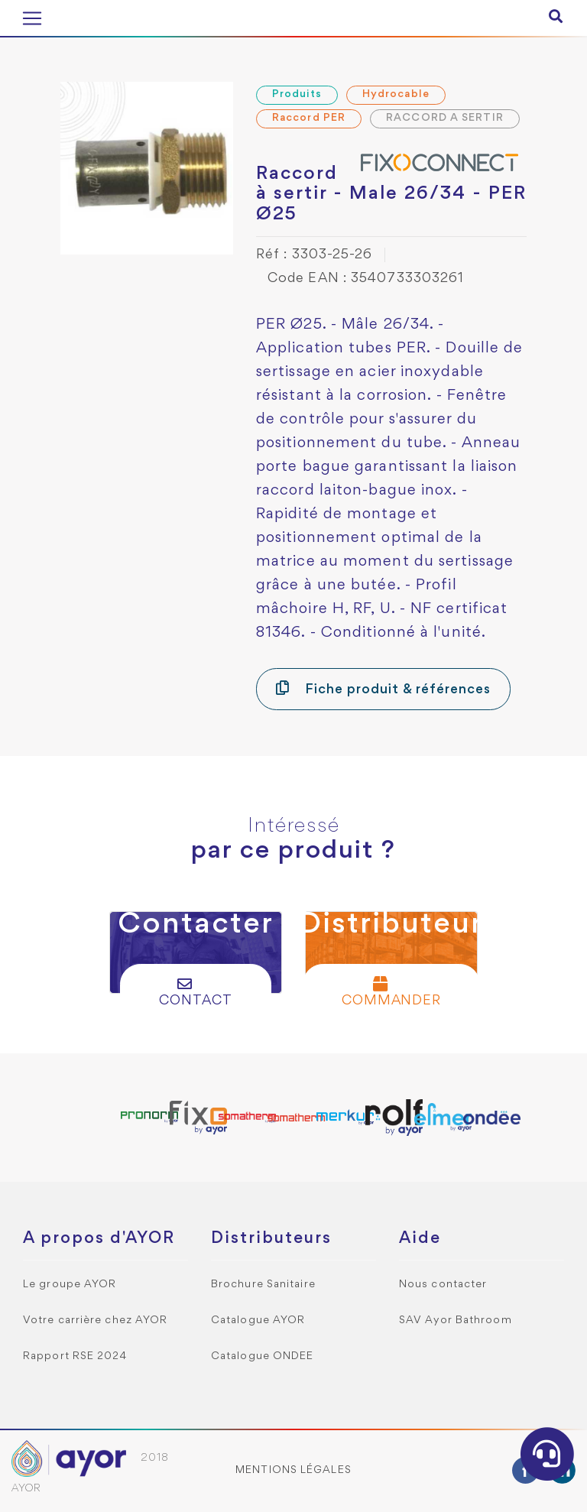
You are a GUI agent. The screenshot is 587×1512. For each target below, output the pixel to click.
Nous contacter (443, 1285)
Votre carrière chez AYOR (95, 1320)
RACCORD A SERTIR (445, 118)
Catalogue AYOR (258, 1320)
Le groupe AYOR (69, 1285)
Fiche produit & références (383, 688)
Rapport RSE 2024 (75, 1356)
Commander (392, 991)
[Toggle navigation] (32, 18)
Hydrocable (396, 94)
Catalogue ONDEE (262, 1356)
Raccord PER (308, 118)
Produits (297, 94)
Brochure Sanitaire (263, 1285)
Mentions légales (293, 1470)
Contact (195, 991)
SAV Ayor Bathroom (455, 1320)
